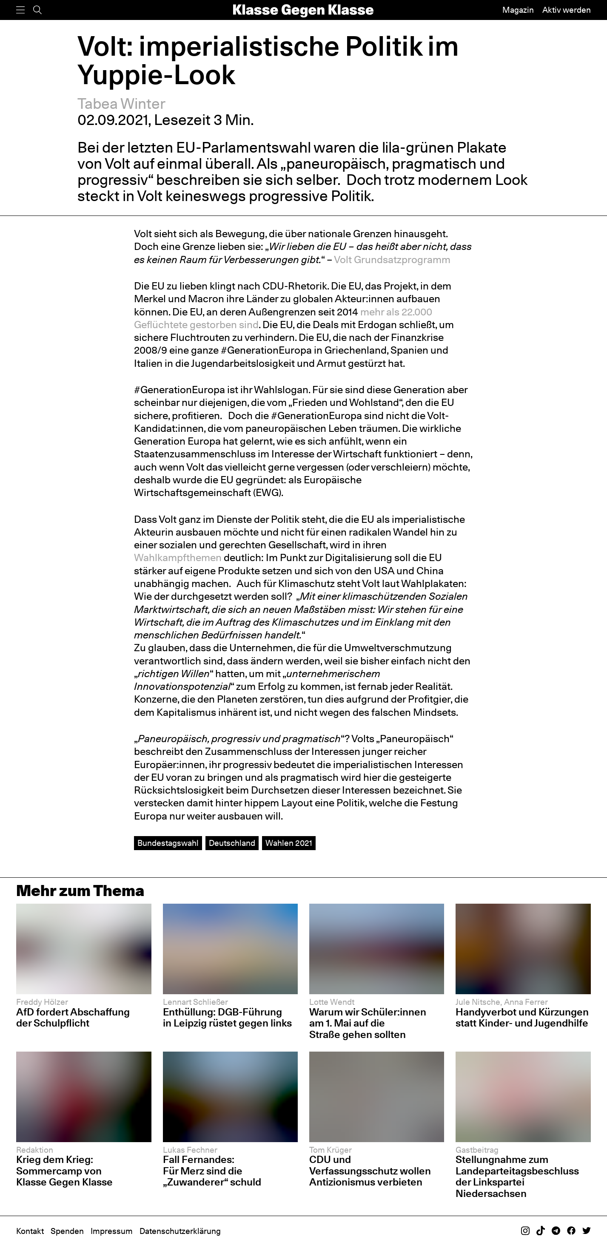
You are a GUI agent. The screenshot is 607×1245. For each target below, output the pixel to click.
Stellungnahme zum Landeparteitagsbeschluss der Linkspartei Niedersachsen (517, 1176)
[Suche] (37, 10)
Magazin (518, 10)
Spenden (67, 1231)
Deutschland (232, 843)
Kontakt (30, 1231)
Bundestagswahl (168, 843)
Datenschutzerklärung (180, 1231)
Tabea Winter (121, 103)
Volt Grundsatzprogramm (392, 259)
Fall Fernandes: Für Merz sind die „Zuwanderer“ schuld (212, 1170)
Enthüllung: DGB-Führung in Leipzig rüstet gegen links (227, 1017)
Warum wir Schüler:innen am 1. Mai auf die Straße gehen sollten (367, 1023)
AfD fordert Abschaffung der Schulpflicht (73, 1017)
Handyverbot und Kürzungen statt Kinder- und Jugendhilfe (522, 1017)
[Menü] (20, 10)
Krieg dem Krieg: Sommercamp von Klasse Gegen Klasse (64, 1170)
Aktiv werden (566, 10)
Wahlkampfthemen (178, 557)
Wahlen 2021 (288, 843)
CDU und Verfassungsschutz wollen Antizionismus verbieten (370, 1170)
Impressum (112, 1231)
